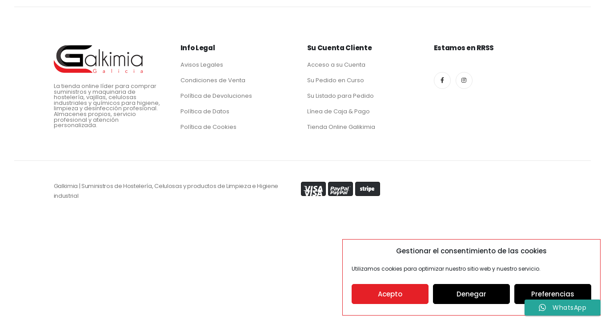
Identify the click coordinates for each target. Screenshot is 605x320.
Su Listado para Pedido (340, 96)
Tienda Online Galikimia (341, 127)
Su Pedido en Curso (335, 80)
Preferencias (552, 294)
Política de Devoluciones (216, 96)
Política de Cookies (208, 127)
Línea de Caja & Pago (338, 111)
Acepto (390, 294)
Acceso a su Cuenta (336, 64)
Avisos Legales (201, 64)
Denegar (471, 294)
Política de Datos (204, 111)
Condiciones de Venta (212, 80)
